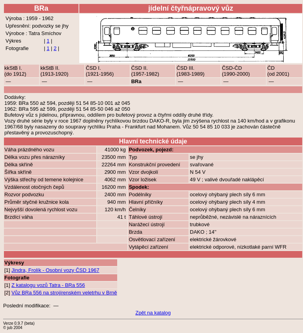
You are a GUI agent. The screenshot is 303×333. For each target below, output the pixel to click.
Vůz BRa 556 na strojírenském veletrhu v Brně (64, 293)
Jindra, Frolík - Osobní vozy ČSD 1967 (55, 270)
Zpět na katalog (153, 313)
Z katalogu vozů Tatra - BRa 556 (48, 285)
